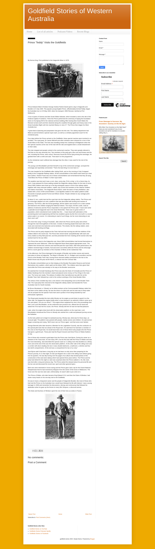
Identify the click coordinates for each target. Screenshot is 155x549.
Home (29, 31)
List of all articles (45, 31)
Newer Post (31, 514)
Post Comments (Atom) (43, 517)
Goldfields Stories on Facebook (39, 533)
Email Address (107, 84)
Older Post (88, 514)
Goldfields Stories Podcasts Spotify (40, 531)
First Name (105, 90)
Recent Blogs (83, 31)
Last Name (105, 97)
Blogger (92, 539)
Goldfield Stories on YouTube (38, 529)
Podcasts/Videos (65, 31)
